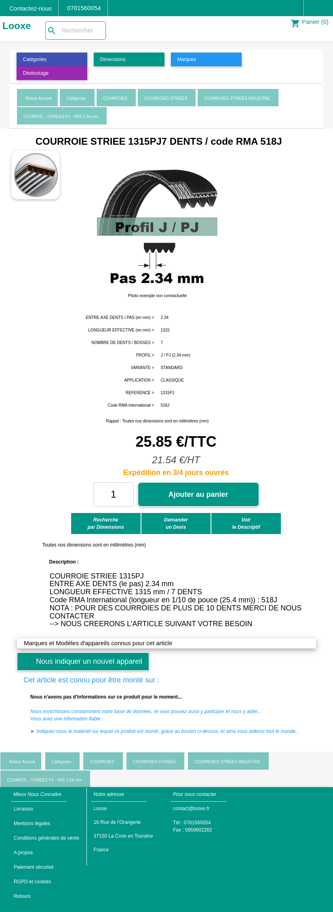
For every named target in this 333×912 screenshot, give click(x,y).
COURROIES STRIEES (165, 98)
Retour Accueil (38, 98)
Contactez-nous (30, 8)
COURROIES (115, 98)
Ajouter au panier (198, 494)
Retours (22, 896)
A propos (23, 852)
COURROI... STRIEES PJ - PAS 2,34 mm (60, 116)
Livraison (23, 809)
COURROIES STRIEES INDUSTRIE (237, 98)
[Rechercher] (75, 30)
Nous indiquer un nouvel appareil (89, 661)
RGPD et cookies (32, 882)
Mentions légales (32, 823)
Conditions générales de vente (46, 838)
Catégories (76, 98)
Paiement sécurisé (34, 867)
